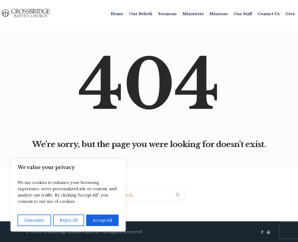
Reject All (69, 220)
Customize (34, 220)
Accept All (102, 220)
